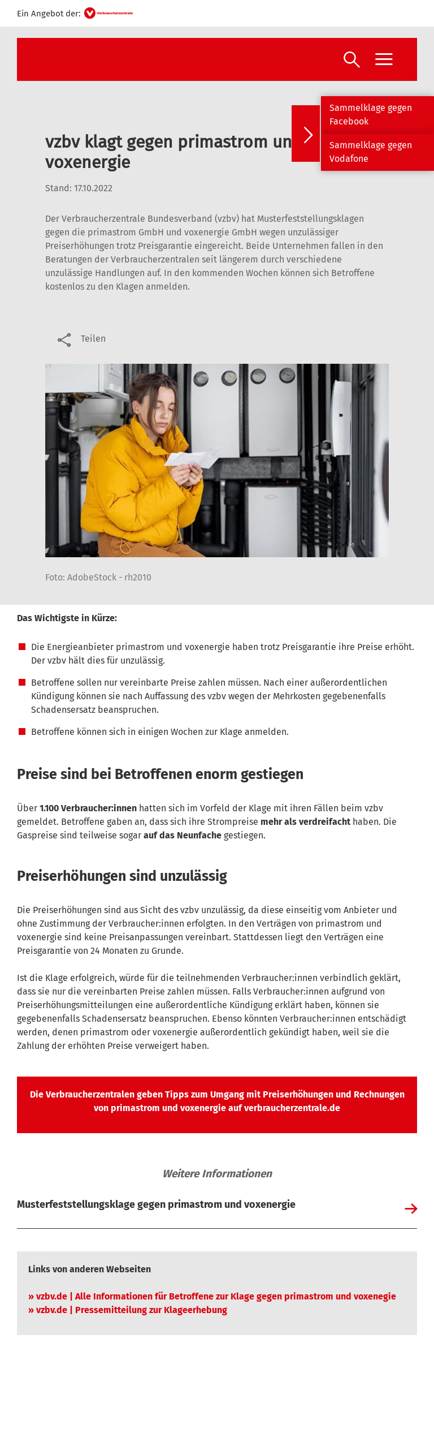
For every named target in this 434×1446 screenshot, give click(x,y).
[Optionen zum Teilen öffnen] (80, 339)
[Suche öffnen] (351, 61)
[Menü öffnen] (384, 59)
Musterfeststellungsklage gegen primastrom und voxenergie (156, 1204)
